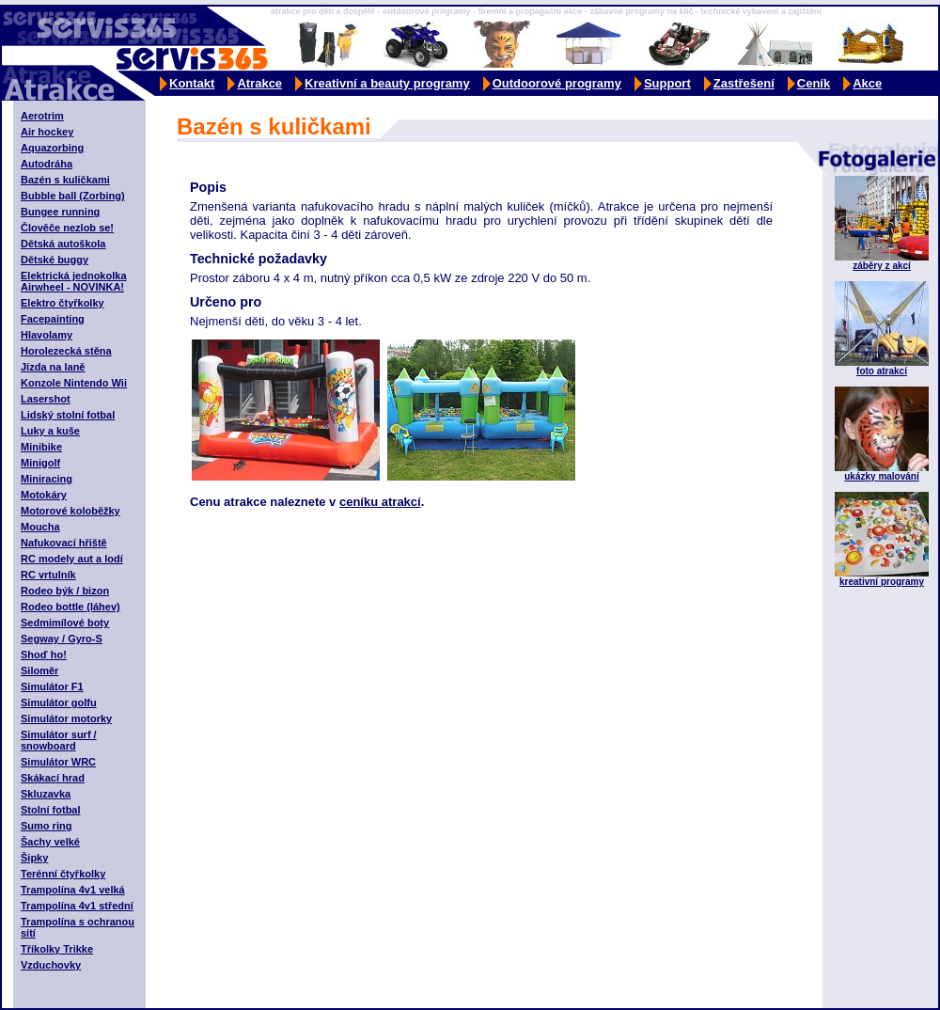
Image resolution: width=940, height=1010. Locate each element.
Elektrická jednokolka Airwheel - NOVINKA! (74, 281)
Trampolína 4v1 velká (73, 889)
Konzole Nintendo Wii (74, 382)
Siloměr (39, 670)
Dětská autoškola (63, 243)
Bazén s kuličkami (65, 179)
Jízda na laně (53, 366)
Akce (867, 83)
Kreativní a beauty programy (387, 83)
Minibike (41, 446)
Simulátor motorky (66, 718)
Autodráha (46, 163)
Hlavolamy (46, 334)
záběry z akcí (882, 265)
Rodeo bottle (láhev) (70, 606)
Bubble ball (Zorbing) (73, 195)
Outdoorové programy (557, 83)
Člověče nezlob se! (67, 227)
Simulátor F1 (52, 686)
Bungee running (60, 211)
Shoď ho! (44, 654)
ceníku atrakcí (380, 502)
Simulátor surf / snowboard (59, 740)
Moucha (40, 526)
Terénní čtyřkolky (63, 873)
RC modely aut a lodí (72, 558)
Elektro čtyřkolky (62, 302)
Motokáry (44, 494)
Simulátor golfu (59, 702)
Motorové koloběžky (70, 510)
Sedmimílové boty (65, 622)
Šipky (34, 857)
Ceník (813, 83)
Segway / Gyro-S (61, 638)
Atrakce (259, 83)
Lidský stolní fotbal (68, 414)
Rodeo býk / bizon (65, 590)
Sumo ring (46, 825)
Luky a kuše (50, 430)
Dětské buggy (54, 259)
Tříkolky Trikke (57, 949)
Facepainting (53, 318)
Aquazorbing (52, 147)
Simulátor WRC (58, 761)
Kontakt (191, 83)
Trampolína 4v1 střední (77, 905)
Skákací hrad (53, 777)
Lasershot (45, 398)
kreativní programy (881, 581)
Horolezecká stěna (66, 350)
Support (667, 83)
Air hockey (47, 131)
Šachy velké (50, 841)
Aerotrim (42, 115)
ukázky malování (881, 476)
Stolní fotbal (51, 809)
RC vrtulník (48, 574)
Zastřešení (744, 83)
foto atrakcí (881, 371)
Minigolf (40, 462)
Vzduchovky (51, 965)
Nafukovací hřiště (64, 542)
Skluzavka (45, 793)
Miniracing (46, 478)
